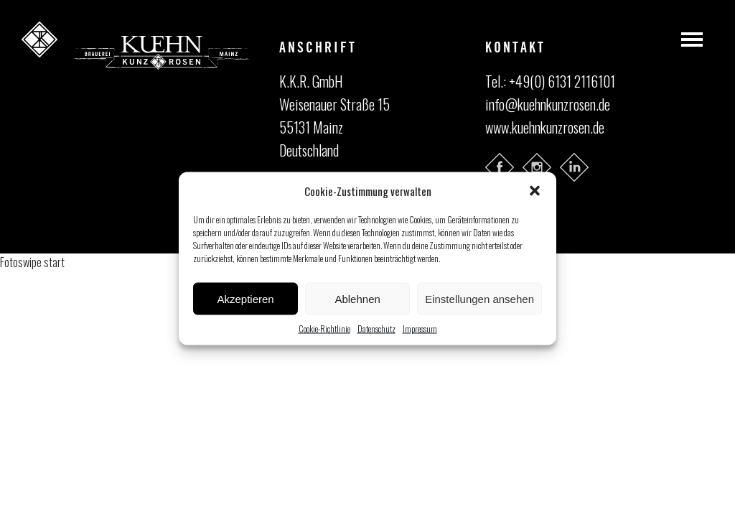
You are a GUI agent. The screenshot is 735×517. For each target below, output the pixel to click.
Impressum (420, 328)
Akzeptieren (245, 298)
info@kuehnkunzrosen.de (547, 104)
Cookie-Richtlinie (324, 328)
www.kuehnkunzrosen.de (544, 127)
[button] (535, 191)
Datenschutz (376, 328)
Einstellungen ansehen (479, 298)
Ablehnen (357, 298)
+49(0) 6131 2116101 (562, 81)
